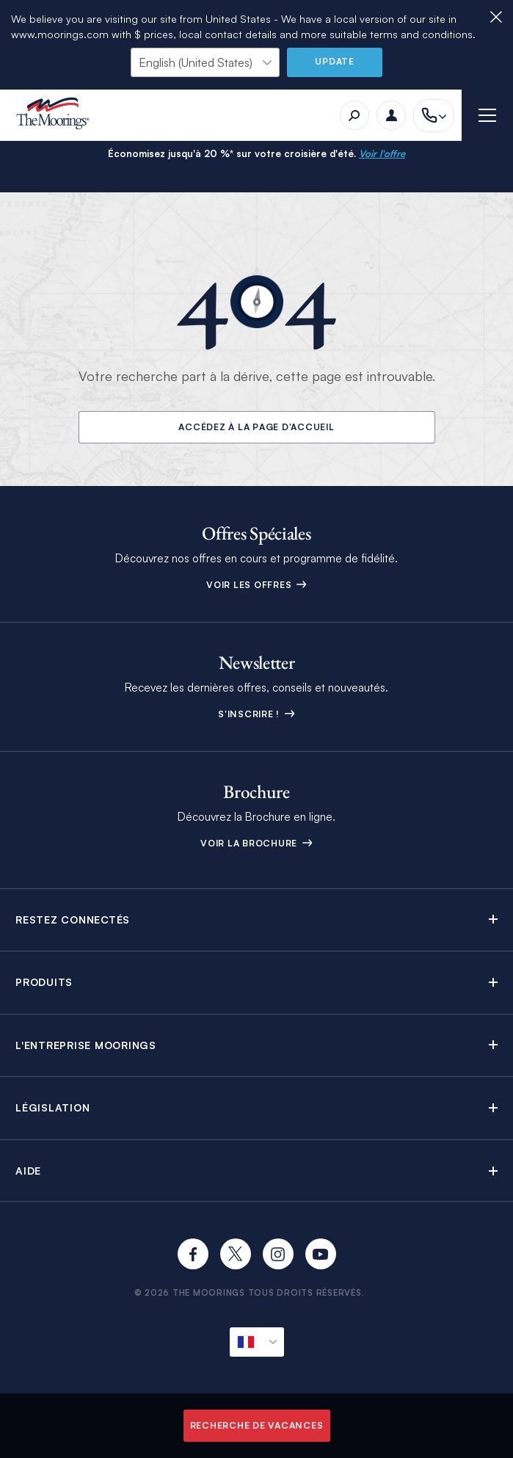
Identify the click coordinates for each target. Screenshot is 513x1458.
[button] (256, 919)
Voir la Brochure (256, 843)
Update (334, 61)
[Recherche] (354, 115)
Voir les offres (256, 584)
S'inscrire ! (256, 713)
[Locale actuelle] (257, 1342)
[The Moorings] (57, 115)
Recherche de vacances (257, 1425)
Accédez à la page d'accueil (256, 426)
